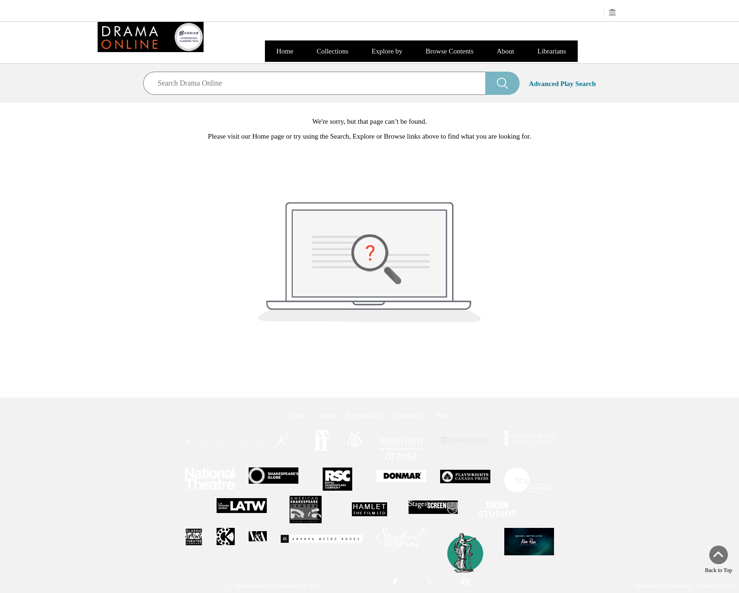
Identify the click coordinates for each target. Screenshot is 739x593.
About (506, 51)
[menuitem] (395, 582)
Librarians (551, 51)
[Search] (502, 83)
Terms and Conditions (662, 585)
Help (442, 415)
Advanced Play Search (562, 83)
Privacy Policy (716, 585)
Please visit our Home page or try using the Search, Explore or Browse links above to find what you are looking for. (369, 136)
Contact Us (409, 415)
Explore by (387, 51)
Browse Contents (450, 51)
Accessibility (364, 415)
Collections (332, 51)
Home (285, 51)
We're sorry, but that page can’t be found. (369, 121)
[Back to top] (718, 560)
